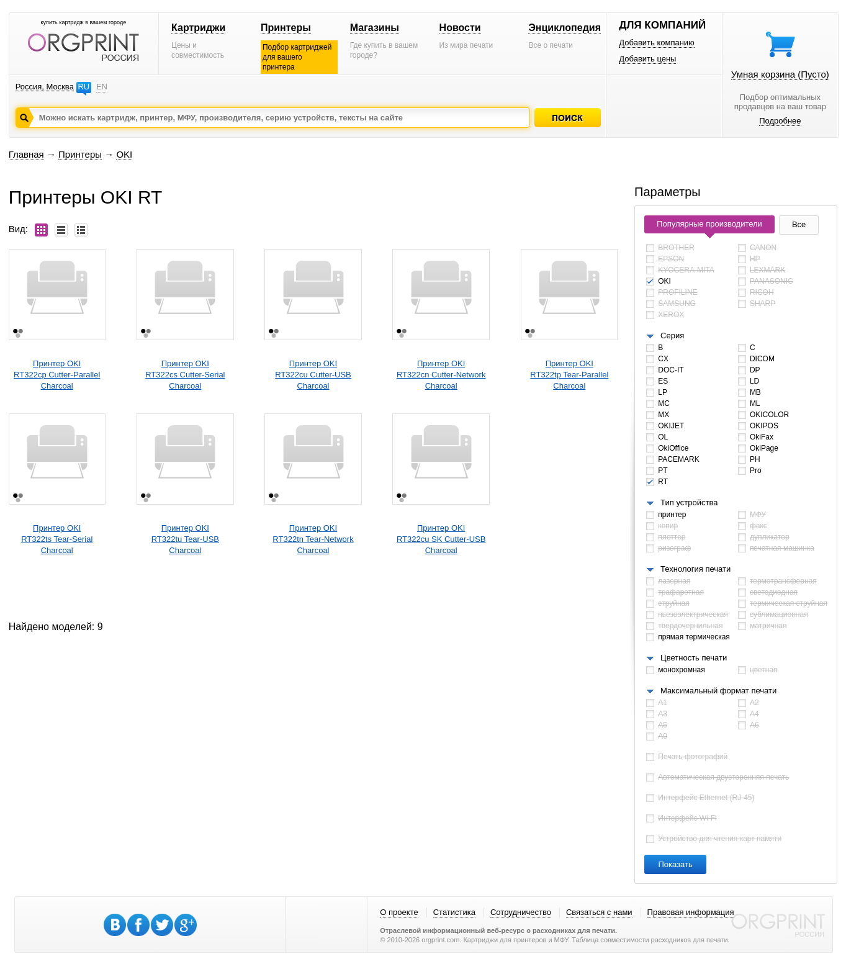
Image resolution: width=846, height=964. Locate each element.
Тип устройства (689, 502)
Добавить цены (647, 58)
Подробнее (780, 120)
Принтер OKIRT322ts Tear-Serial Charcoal (56, 539)
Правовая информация (690, 912)
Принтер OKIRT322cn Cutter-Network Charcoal (441, 374)
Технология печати (695, 569)
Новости (460, 27)
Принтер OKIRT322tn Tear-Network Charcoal (312, 539)
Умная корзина (780, 74)
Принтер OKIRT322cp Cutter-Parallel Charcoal (57, 374)
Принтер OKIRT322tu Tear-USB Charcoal (185, 539)
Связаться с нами (599, 912)
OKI (124, 154)
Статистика (454, 912)
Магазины (374, 27)
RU (83, 86)
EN (101, 86)
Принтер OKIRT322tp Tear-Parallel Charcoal (569, 374)
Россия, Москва (45, 86)
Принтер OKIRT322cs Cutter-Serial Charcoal (185, 374)
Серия (672, 335)
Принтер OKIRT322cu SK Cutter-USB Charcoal (441, 539)
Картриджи (198, 27)
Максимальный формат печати (718, 690)
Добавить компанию (657, 42)
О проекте (399, 912)
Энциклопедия (564, 27)
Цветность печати (693, 657)
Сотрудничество (520, 912)
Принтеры (286, 27)
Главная (26, 154)
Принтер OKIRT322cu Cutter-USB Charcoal (313, 374)
